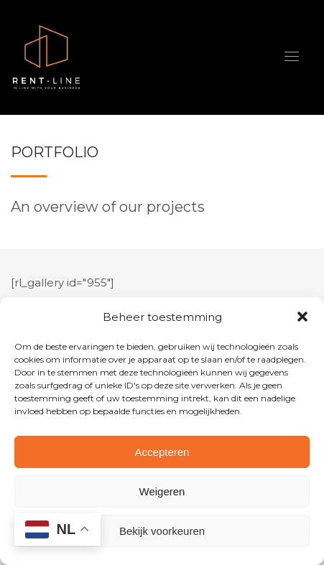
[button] (302, 316)
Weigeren (162, 491)
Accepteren (162, 452)
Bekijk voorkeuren (162, 531)
